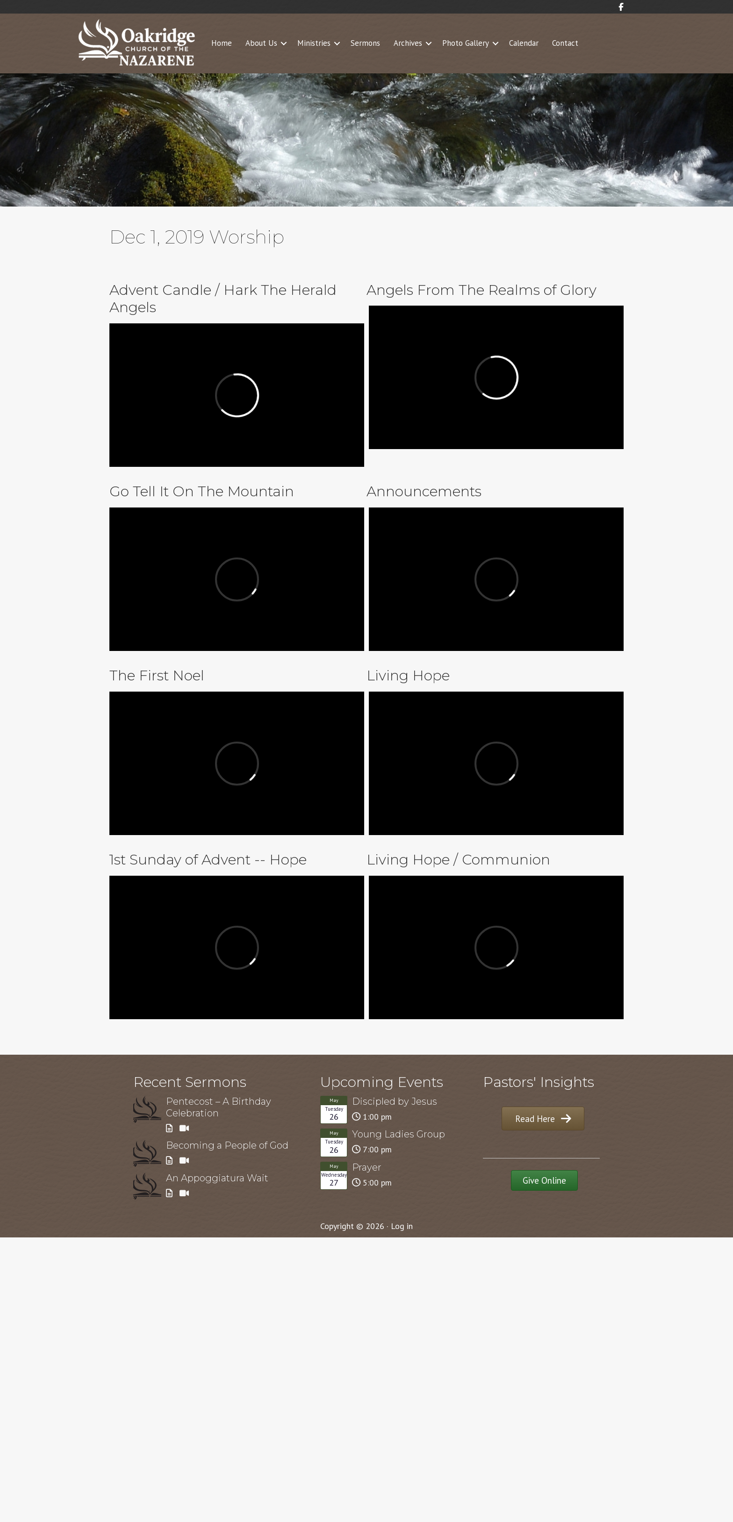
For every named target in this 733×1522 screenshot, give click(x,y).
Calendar (524, 43)
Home (221, 43)
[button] (283, 43)
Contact (565, 43)
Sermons (365, 43)
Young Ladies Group (398, 1134)
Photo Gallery (465, 43)
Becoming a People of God (227, 1145)
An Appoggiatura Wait (217, 1178)
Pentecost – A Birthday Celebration (218, 1107)
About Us (261, 43)
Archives (408, 43)
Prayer (366, 1167)
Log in (402, 1226)
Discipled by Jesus (394, 1101)
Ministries (314, 43)
